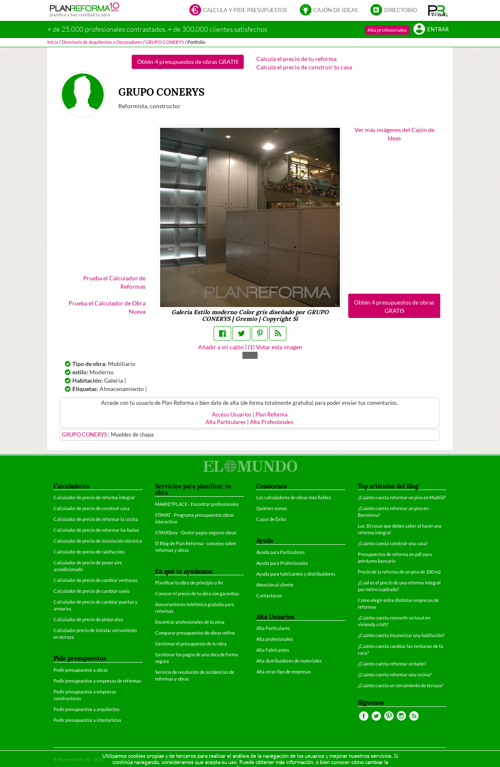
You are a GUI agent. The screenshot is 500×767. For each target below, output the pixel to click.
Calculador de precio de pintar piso (88, 619)
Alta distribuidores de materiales (289, 660)
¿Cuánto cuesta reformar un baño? (392, 663)
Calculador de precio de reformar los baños (96, 530)
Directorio (393, 10)
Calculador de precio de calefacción (89, 551)
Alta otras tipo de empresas (283, 671)
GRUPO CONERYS (85, 435)
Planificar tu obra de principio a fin (189, 582)
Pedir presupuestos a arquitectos (87, 709)
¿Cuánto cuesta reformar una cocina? (394, 674)
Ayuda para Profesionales (282, 563)
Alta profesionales (387, 30)
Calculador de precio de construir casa (92, 508)
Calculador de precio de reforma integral (94, 497)
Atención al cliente (274, 584)
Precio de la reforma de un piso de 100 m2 (399, 571)
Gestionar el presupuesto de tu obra (191, 643)
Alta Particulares (226, 422)
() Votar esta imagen (275, 346)
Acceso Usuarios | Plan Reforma (250, 414)
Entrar (431, 29)
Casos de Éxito (271, 519)
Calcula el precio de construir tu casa (304, 67)
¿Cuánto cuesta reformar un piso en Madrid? (402, 497)
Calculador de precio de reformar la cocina (96, 519)
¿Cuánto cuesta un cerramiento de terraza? (400, 685)
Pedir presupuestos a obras (81, 670)
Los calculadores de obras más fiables (293, 497)
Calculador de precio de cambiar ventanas (96, 580)
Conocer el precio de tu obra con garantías (197, 593)
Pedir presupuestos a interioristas (87, 720)
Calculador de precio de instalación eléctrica (98, 541)
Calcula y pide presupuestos (238, 10)
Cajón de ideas (329, 10)
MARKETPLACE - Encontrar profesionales (197, 504)
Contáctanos (269, 595)
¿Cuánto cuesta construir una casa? (393, 543)
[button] (438, 10)
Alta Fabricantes (272, 650)
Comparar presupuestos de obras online (195, 632)
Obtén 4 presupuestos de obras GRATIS (187, 61)
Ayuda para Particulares (280, 552)
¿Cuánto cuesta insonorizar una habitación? (401, 635)
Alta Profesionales (271, 422)
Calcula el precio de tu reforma (296, 58)
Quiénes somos (271, 508)
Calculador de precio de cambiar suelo (92, 591)
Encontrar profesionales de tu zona (189, 622)
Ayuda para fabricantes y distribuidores (295, 574)
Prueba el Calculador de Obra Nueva (107, 307)
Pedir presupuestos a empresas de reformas (97, 680)
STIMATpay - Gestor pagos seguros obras (196, 532)
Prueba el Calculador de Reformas (114, 282)
